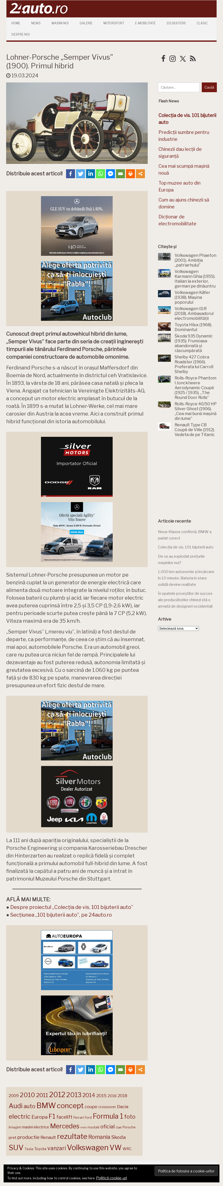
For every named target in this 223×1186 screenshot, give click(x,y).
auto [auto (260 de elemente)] (29, 1106)
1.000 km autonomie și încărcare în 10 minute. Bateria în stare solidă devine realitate (186, 578)
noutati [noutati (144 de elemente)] (93, 1127)
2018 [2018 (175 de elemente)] (122, 1095)
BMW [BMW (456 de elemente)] (46, 1105)
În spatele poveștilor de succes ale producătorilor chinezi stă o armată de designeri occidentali (185, 599)
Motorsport (113, 23)
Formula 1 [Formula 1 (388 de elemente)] (108, 1116)
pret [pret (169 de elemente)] (12, 1137)
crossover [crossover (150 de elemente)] (107, 1107)
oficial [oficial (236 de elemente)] (107, 1127)
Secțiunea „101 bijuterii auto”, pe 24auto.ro (61, 915)
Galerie (86, 23)
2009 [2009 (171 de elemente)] (14, 1095)
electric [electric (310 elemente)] (19, 1116)
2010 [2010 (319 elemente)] (27, 1095)
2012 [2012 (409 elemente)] (57, 1094)
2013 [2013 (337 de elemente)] (73, 1095)
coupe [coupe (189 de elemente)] (91, 1106)
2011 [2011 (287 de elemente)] (42, 1095)
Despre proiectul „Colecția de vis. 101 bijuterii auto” (71, 907)
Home (16, 23)
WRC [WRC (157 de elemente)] (127, 1149)
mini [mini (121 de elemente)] (83, 1127)
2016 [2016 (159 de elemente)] (112, 1096)
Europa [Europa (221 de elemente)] (39, 1117)
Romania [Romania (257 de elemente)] (99, 1137)
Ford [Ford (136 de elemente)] (88, 1117)
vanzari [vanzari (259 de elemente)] (56, 1148)
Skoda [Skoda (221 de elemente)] (118, 1137)
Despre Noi (21, 34)
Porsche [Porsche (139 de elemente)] (129, 1127)
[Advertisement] (190, 478)
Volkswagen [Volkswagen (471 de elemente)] (88, 1147)
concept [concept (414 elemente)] (70, 1105)
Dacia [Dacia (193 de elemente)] (122, 1106)
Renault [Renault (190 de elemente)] (48, 1137)
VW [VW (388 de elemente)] (116, 1147)
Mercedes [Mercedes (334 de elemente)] (64, 1126)
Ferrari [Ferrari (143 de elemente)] (78, 1117)
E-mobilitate (145, 23)
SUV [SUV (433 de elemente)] (16, 1147)
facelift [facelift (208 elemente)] (64, 1117)
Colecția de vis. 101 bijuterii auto (186, 547)
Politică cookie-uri (111, 1178)
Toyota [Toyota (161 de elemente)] (40, 1149)
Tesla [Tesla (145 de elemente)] (29, 1149)
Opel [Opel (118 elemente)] (119, 1127)
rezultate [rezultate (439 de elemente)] (72, 1136)
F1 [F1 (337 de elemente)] (52, 1116)
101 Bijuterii (176, 23)
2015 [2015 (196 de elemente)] (101, 1095)
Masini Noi (60, 23)
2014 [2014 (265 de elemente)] (88, 1095)
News (36, 23)
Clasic (202, 23)
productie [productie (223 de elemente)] (28, 1137)
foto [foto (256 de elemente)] (129, 1117)
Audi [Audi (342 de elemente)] (16, 1106)
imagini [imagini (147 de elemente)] (15, 1127)
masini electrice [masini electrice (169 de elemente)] (35, 1127)
